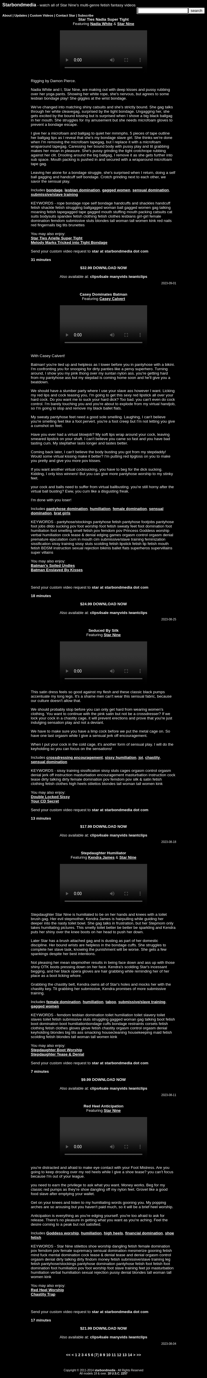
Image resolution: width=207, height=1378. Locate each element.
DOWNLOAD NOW (110, 268)
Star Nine (125, 24)
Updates (20, 15)
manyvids (119, 276)
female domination (130, 509)
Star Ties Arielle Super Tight (57, 238)
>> (138, 1355)
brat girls (62, 513)
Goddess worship (62, 1233)
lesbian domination (82, 190)
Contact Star (65, 15)
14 (130, 1355)
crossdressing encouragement (74, 757)
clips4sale (99, 276)
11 (114, 1355)
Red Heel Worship (47, 1290)
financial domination (144, 1233)
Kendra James (101, 857)
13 (124, 1355)
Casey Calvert (112, 299)
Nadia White (101, 24)
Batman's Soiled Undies (53, 565)
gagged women (116, 190)
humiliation (100, 509)
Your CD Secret (45, 801)
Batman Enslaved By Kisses (57, 570)
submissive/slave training (54, 194)
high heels (113, 1233)
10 (108, 1355)
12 (119, 1355)
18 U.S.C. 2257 (117, 1373)
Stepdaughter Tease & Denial (57, 1054)
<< (68, 1355)
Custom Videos (41, 15)
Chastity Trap (43, 1294)
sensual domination (151, 190)
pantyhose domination (67, 509)
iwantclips (138, 276)
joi (140, 757)
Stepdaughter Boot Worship (56, 1050)
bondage (54, 190)
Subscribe (86, 15)
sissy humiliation (120, 757)
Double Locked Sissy (50, 797)
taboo (111, 1002)
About (7, 15)
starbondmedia (104, 1370)
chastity (152, 757)
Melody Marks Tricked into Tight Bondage (69, 242)
